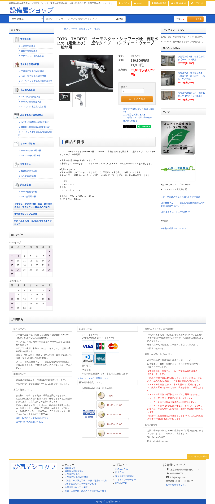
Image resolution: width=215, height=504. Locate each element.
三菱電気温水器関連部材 (31, 71)
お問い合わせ (178, 3)
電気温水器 (22, 39)
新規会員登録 (159, 3)
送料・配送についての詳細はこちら (32, 418)
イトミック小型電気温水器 (32, 106)
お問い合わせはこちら (176, 485)
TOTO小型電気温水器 (29, 102)
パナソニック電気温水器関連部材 (35, 81)
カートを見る (195, 19)
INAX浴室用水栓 (27, 176)
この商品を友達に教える (134, 114)
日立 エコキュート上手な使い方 (175, 212)
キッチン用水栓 (24, 143)
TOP (66, 29)
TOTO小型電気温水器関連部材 (34, 127)
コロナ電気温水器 (28, 51)
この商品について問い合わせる (137, 117)
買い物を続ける (130, 120)
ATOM (124, 483)
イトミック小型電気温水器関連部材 (35, 133)
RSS (117, 483)
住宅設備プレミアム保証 (25, 214)
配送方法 (119, 472)
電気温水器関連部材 (26, 64)
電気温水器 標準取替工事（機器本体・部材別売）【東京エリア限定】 (191, 76)
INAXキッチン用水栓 (29, 155)
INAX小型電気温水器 (29, 96)
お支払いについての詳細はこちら (92, 378)
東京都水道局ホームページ (173, 228)
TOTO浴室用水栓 (27, 171)
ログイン (124, 3)
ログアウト (197, 3)
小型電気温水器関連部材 (28, 115)
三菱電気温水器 (27, 46)
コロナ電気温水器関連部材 (32, 76)
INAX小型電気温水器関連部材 (33, 122)
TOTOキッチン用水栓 (29, 150)
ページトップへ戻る (197, 456)
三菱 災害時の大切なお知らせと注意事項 (180, 197)
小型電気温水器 (24, 90)
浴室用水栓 (22, 164)
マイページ (140, 3)
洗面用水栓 (22, 185)
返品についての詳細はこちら (29, 422)
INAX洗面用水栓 (27, 196)
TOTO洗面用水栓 (27, 191)
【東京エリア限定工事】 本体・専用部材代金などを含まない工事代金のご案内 (33, 205)
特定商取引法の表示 (124, 476)
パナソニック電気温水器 (31, 56)
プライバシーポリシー (125, 479)
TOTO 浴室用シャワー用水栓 (85, 29)
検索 (119, 19)
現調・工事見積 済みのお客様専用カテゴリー (33, 222)
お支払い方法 (121, 469)
